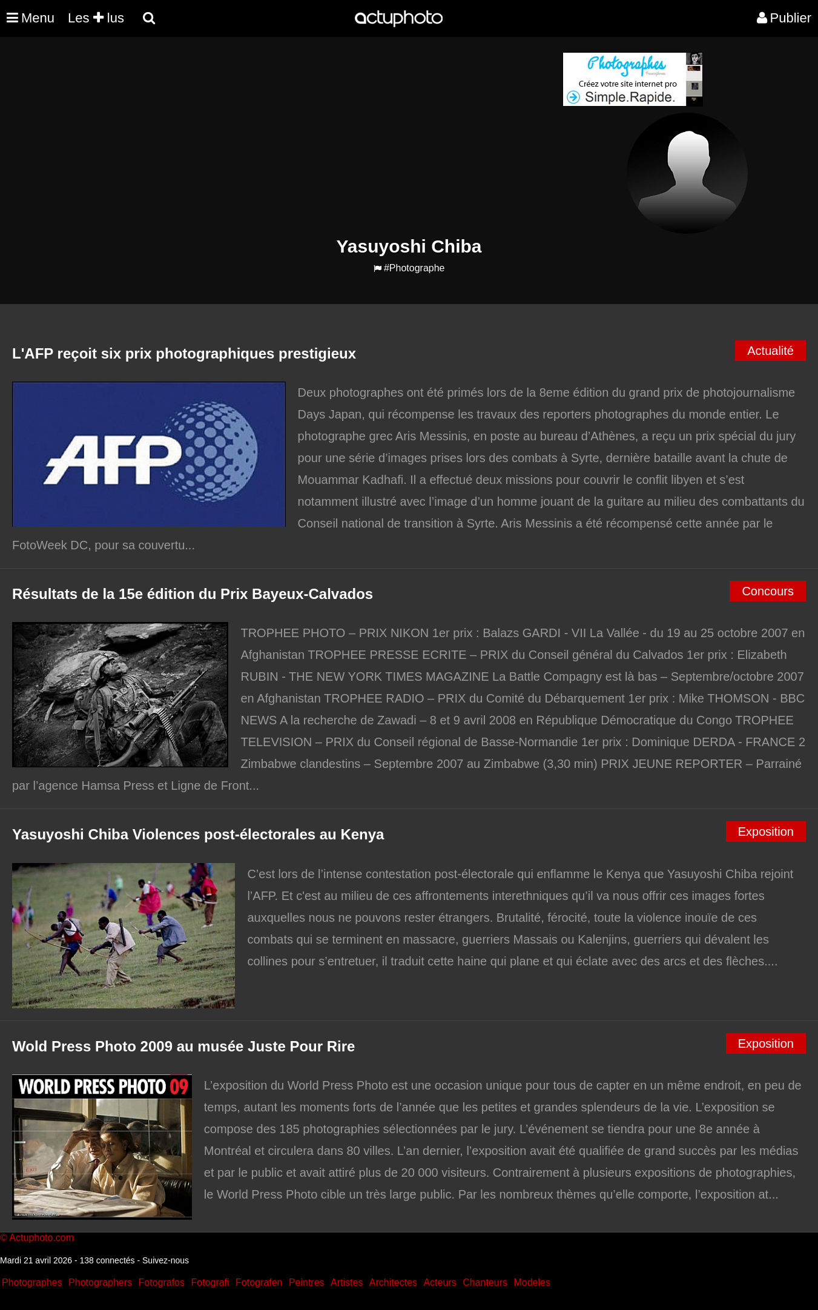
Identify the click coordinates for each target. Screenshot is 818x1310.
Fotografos (162, 1282)
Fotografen (259, 1282)
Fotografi (210, 1282)
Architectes (393, 1282)
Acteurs (439, 1282)
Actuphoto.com (41, 1237)
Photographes (32, 1282)
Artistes (347, 1282)
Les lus (96, 17)
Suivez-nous (165, 1260)
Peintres (307, 1282)
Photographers (100, 1282)
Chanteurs (485, 1282)
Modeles (531, 1282)
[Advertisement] (336, 137)
